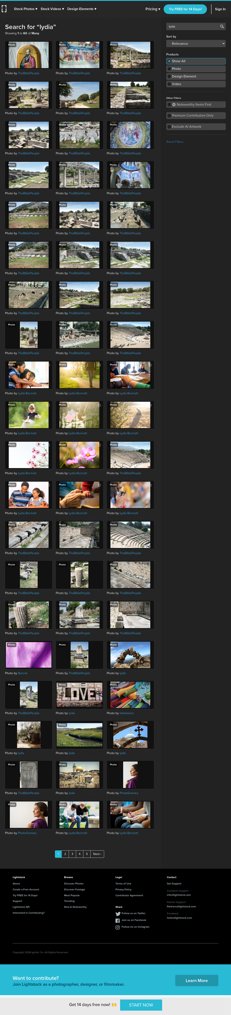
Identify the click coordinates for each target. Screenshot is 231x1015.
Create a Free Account (26, 889)
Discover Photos (74, 884)
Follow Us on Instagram (135, 927)
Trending (69, 901)
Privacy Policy (123, 889)
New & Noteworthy (75, 907)
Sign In (220, 9)
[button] (25, 9)
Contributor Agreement (129, 895)
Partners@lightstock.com (181, 906)
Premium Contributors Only (193, 115)
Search (222, 26)
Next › (97, 854)
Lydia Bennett (27, 393)
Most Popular (72, 895)
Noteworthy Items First (191, 104)
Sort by (171, 36)
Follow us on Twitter (133, 913)
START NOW (141, 1005)
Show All (179, 61)
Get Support (174, 884)
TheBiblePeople (28, 73)
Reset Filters (175, 142)
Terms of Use (123, 884)
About (16, 884)
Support (17, 901)
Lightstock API (21, 907)
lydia (123, 673)
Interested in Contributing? (29, 913)
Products (172, 54)
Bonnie (23, 673)
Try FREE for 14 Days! (185, 9)
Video (176, 83)
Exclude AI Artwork (186, 126)
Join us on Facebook (134, 920)
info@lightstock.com (179, 895)
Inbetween (127, 713)
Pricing (152, 9)
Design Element (184, 76)
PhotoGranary (129, 793)
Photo (176, 68)
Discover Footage (74, 889)
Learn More (197, 980)
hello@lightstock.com (179, 918)
